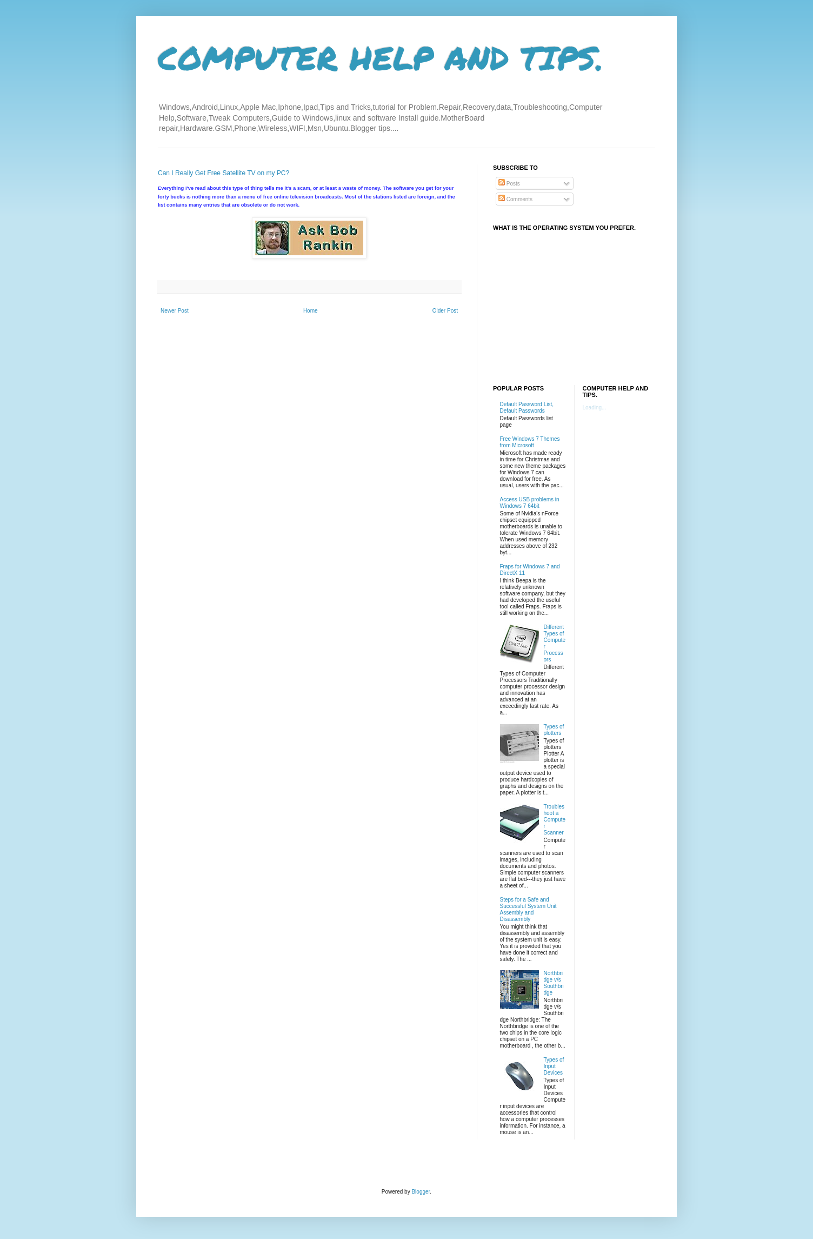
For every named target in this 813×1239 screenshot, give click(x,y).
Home (310, 311)
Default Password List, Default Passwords (527, 407)
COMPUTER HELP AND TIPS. (381, 57)
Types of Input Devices (554, 1066)
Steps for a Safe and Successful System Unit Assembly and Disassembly (528, 909)
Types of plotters (554, 730)
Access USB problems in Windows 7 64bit (529, 502)
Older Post (445, 311)
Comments (515, 199)
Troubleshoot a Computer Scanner (555, 820)
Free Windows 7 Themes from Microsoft (530, 442)
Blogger (420, 1192)
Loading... (595, 407)
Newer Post (175, 311)
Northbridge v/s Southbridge (554, 983)
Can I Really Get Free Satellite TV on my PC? (223, 173)
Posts (509, 184)
